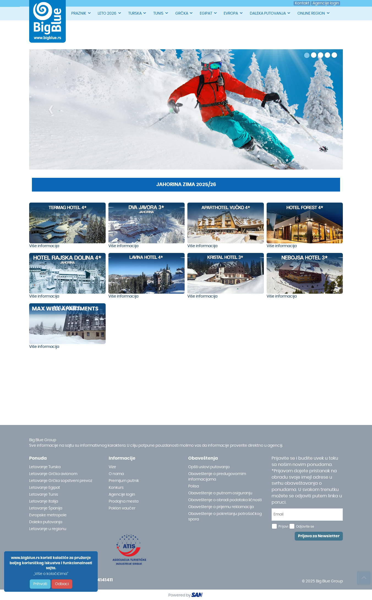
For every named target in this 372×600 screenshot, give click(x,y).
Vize (112, 467)
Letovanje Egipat (44, 488)
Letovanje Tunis (43, 495)
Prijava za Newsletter (319, 536)
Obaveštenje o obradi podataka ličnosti (225, 500)
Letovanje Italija (43, 501)
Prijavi (283, 526)
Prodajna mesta (123, 501)
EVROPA (233, 13)
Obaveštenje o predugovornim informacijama (217, 476)
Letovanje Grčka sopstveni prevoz (60, 481)
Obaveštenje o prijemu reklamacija (221, 507)
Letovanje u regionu (47, 529)
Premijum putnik (124, 481)
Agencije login (122, 495)
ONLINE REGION (313, 13)
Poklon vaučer (122, 508)
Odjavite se (305, 526)
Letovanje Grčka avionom (53, 474)
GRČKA (184, 13)
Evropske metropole (48, 515)
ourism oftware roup (197, 596)
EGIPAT (208, 13)
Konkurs (116, 488)
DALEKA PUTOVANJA (270, 13)
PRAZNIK (81, 13)
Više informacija (44, 246)
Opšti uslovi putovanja (208, 467)
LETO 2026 (110, 13)
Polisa (193, 486)
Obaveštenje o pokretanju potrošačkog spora (225, 516)
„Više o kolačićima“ (51, 574)
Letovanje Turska (45, 467)
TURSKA (137, 13)
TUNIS (161, 13)
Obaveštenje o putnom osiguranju (220, 493)
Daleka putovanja (45, 522)
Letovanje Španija (45, 508)
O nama (116, 474)
